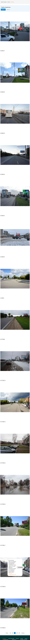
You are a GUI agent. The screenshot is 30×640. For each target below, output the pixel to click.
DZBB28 (2, 92)
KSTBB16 (2, 504)
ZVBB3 (2, 298)
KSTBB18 (2, 586)
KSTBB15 (2, 463)
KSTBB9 (2, 339)
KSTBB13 (2, 380)
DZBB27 (2, 50)
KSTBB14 (2, 421)
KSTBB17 (2, 545)
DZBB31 (2, 215)
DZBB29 (2, 133)
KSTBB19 (2, 627)
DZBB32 (2, 256)
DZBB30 (2, 174)
